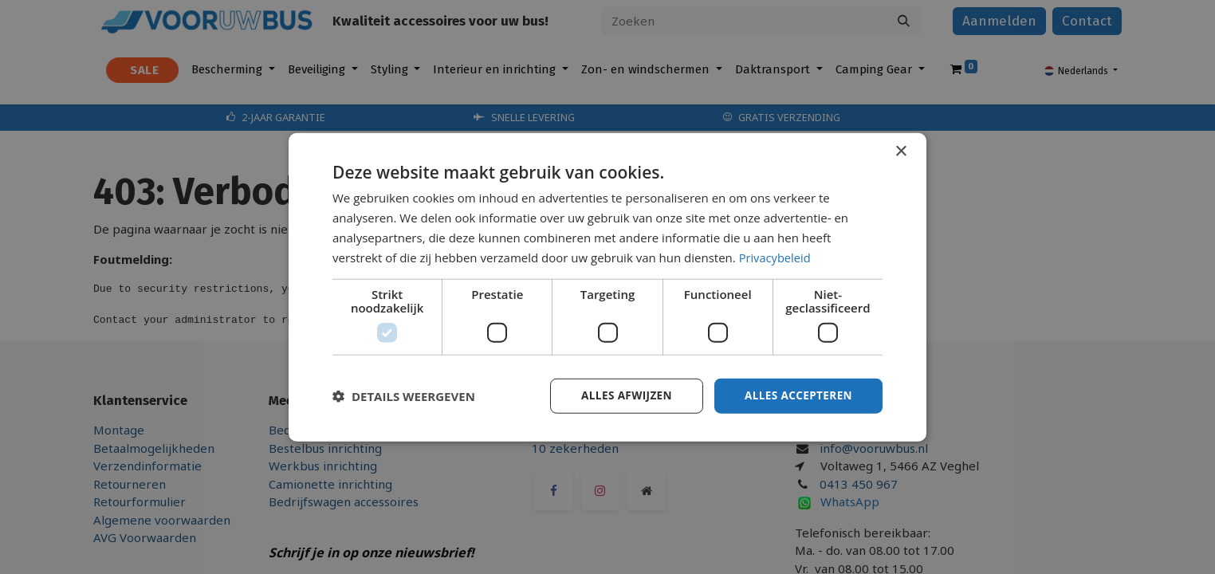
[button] (403, 396)
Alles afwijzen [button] (622, 395)
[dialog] (607, 287)
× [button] (900, 151)
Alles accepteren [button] (796, 395)
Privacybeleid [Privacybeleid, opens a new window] (775, 257)
